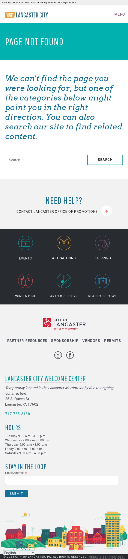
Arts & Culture (64, 286)
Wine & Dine (25, 286)
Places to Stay (102, 286)
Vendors (91, 341)
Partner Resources (27, 341)
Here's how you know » (65, 2)
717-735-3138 (17, 414)
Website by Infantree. (107, 556)
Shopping (102, 248)
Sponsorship (65, 341)
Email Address (16, 473)
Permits (112, 341)
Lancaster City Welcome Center (45, 378)
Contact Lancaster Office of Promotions (57, 212)
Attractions (64, 248)
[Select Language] (19, 552)
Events (25, 248)
